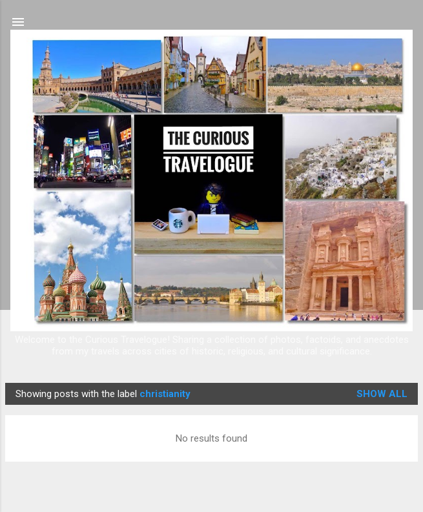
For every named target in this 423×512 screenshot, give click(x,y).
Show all (382, 394)
